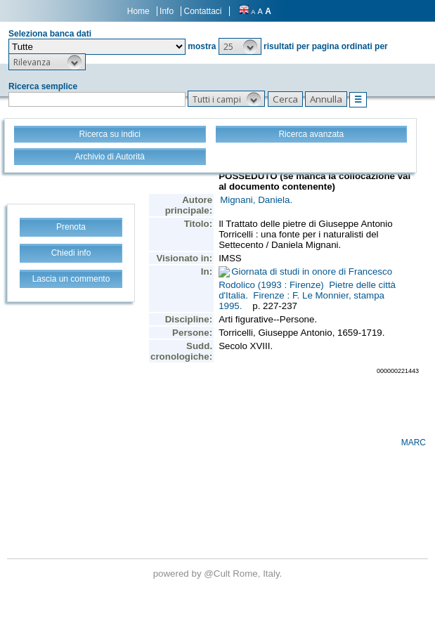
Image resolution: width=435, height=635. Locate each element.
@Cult (218, 573)
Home (138, 11)
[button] (240, 46)
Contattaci (202, 11)
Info (167, 11)
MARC (413, 442)
